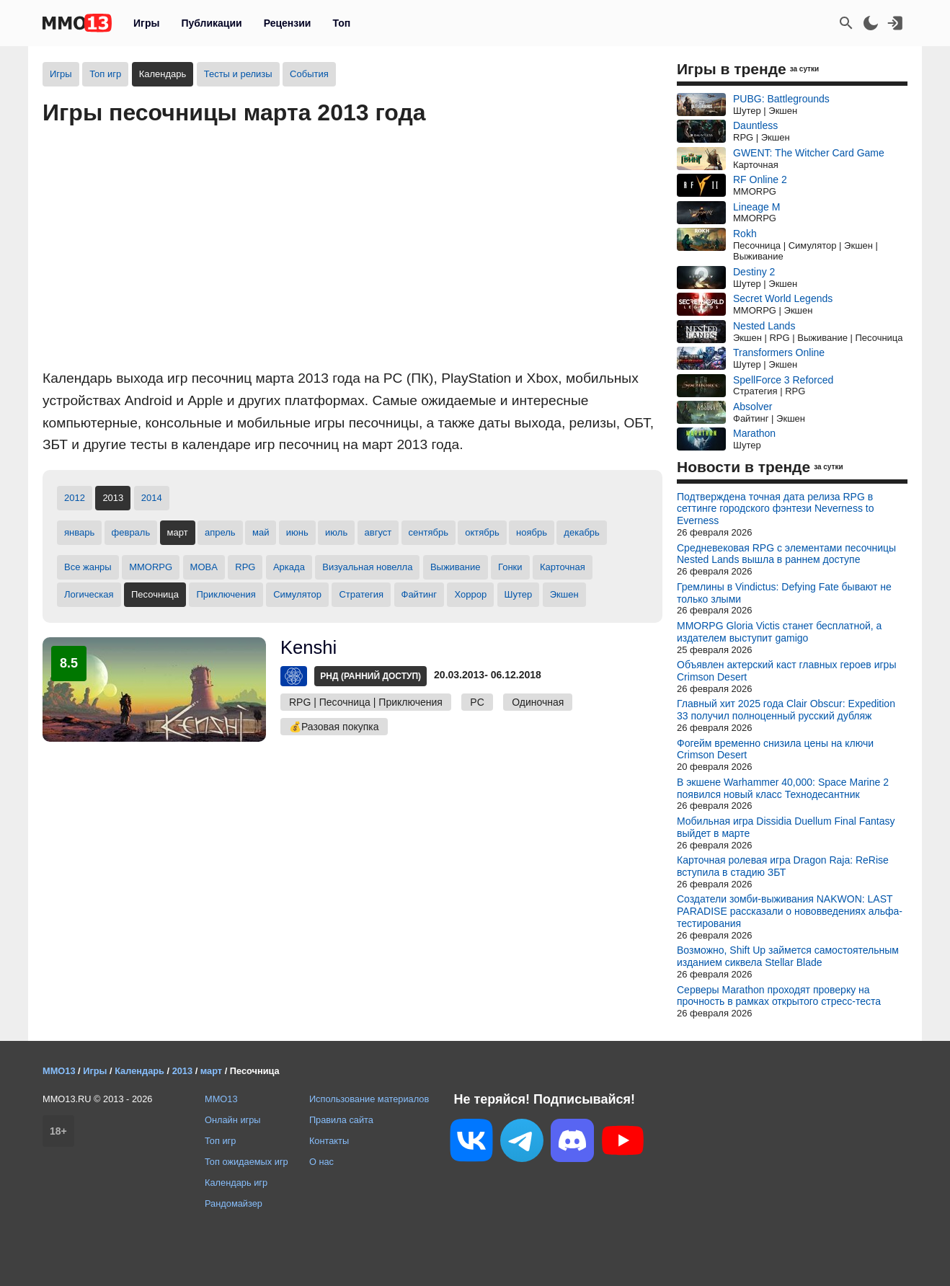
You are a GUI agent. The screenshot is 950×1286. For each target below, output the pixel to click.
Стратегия (361, 594)
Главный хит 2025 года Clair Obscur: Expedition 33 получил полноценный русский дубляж (786, 710)
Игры (146, 23)
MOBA (204, 567)
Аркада (289, 567)
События (309, 73)
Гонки (510, 567)
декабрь (581, 532)
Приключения (225, 594)
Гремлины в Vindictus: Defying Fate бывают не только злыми (784, 593)
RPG (245, 567)
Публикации (211, 23)
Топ (341, 23)
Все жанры (88, 567)
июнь (297, 532)
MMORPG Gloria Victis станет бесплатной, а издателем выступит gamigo (779, 632)
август (378, 532)
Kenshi (308, 647)
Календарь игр (236, 1182)
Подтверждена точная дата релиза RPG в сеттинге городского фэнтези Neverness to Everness (775, 509)
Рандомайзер (233, 1203)
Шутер (519, 594)
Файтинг (419, 594)
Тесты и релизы (238, 73)
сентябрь (428, 532)
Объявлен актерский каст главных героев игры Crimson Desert (786, 671)
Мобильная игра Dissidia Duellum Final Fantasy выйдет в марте (785, 827)
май (260, 532)
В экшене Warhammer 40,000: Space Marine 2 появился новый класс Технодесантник (783, 788)
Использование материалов (369, 1099)
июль (336, 532)
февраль (131, 532)
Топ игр (105, 73)
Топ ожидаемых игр (246, 1161)
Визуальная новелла (367, 567)
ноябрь (531, 532)
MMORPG (150, 567)
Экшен (564, 594)
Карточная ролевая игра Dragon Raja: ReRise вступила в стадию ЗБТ (783, 866)
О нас (321, 1161)
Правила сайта (341, 1119)
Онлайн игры (233, 1119)
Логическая (89, 594)
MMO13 (221, 1099)
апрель (220, 532)
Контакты (329, 1140)
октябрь (482, 532)
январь (79, 532)
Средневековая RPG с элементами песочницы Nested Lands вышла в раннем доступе (786, 554)
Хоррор (470, 594)
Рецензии (287, 23)
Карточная (562, 567)
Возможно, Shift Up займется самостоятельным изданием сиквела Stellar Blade (788, 956)
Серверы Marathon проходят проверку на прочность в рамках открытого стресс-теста (779, 996)
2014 (151, 497)
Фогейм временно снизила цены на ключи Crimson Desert (775, 749)
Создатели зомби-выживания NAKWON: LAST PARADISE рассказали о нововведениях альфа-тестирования (789, 911)
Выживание (455, 567)
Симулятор (297, 594)
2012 (74, 497)
